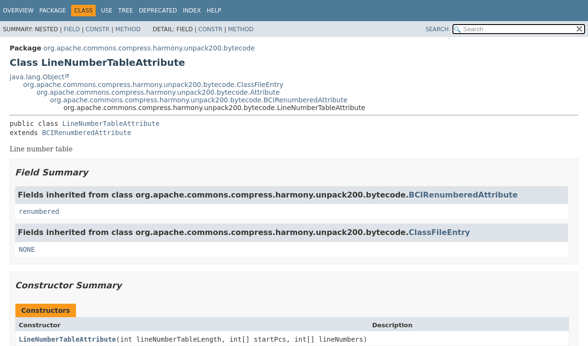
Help (214, 10)
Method (128, 29)
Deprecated (158, 10)
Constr (98, 29)
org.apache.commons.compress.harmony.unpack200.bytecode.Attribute (158, 92)
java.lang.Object (37, 77)
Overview (18, 10)
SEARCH (437, 29)
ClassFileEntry (439, 232)
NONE (27, 249)
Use (107, 10)
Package (52, 10)
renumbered (39, 211)
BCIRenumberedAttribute (86, 132)
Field (71, 29)
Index (192, 10)
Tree (125, 10)
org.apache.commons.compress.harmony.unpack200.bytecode (149, 48)
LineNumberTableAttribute (111, 123)
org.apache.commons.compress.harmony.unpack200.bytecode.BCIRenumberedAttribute (199, 100)
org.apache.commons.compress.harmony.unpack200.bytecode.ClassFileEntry (153, 84)
